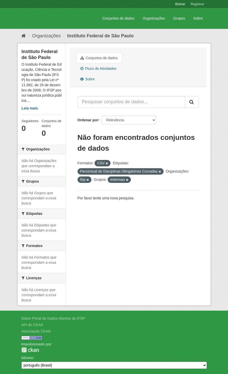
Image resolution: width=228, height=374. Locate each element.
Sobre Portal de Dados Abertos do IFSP (53, 318)
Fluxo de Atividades (98, 68)
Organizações (154, 18)
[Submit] (192, 102)
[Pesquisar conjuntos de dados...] (131, 102)
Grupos (179, 18)
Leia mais (30, 108)
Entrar (180, 4)
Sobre (198, 18)
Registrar (197, 4)
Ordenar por (88, 120)
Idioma (27, 358)
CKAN (30, 350)
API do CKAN (32, 325)
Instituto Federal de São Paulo (100, 35)
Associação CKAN (36, 331)
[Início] (23, 35)
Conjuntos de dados (118, 18)
